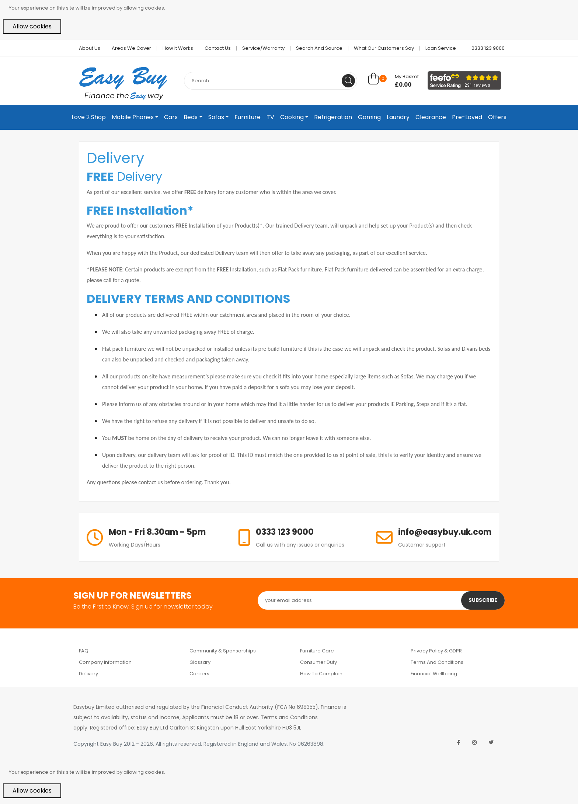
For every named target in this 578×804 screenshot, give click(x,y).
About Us (89, 48)
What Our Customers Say (384, 48)
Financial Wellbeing (434, 673)
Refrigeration (333, 117)
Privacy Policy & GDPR (436, 650)
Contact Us (218, 48)
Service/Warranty (263, 48)
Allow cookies (32, 26)
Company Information (105, 662)
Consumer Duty (318, 662)
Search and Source (319, 48)
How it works (178, 48)
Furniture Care (317, 650)
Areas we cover (131, 48)
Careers (199, 673)
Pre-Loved (467, 117)
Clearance (430, 117)
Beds (191, 117)
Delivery (88, 673)
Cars (171, 117)
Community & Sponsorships (222, 650)
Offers (497, 117)
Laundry (398, 117)
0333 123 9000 (485, 48)
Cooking (292, 117)
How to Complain (321, 673)
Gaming (369, 117)
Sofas (216, 117)
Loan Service (440, 48)
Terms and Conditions (437, 662)
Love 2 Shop (89, 117)
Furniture (247, 117)
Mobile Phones (133, 117)
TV (270, 117)
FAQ (83, 650)
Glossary (199, 662)
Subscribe (482, 600)
